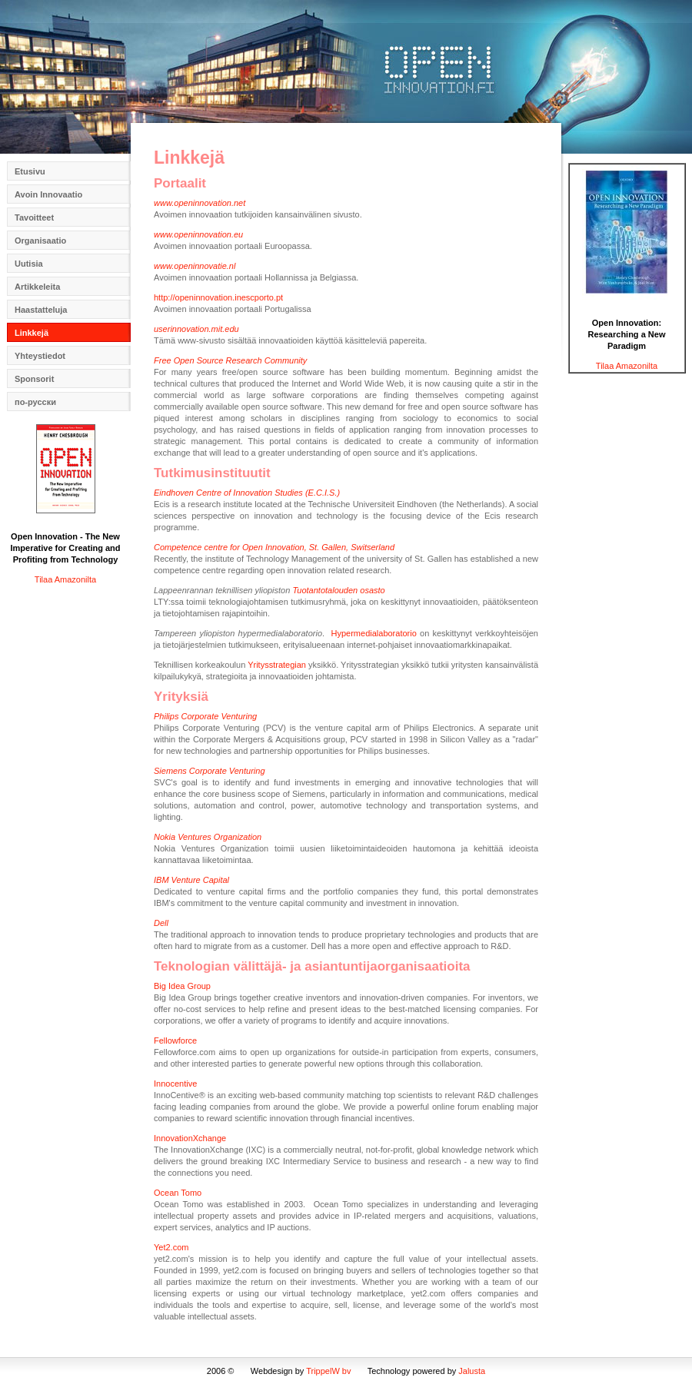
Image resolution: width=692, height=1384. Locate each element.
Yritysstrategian (277, 664)
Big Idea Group (182, 986)
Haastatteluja (41, 309)
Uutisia (29, 263)
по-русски (35, 402)
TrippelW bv (328, 1371)
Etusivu (30, 171)
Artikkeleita (37, 286)
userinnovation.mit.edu (196, 329)
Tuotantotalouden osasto (338, 590)
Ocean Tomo (177, 1192)
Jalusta (471, 1371)
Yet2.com (171, 1247)
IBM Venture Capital (191, 879)
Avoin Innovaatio (48, 194)
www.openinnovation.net (199, 202)
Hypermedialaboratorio (376, 633)
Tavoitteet (34, 217)
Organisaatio (40, 240)
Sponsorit (34, 378)
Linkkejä (31, 332)
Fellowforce (175, 1040)
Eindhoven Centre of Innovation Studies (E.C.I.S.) (247, 492)
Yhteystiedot (40, 355)
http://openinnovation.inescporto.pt (218, 297)
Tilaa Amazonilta (65, 579)
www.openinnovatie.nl (194, 265)
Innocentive (175, 1083)
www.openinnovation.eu (198, 234)
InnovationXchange (190, 1138)
